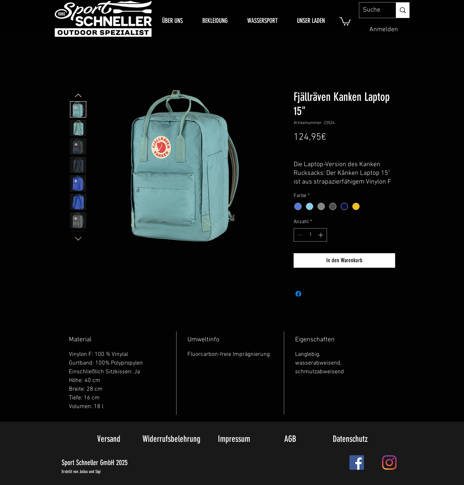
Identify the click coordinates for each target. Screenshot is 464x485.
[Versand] (109, 439)
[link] (345, 20)
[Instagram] (389, 462)
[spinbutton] (310, 235)
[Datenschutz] (350, 439)
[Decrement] (299, 235)
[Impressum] (234, 439)
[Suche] (372, 10)
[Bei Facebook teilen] (298, 293)
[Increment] (321, 235)
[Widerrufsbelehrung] (171, 439)
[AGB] (290, 439)
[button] (214, 20)
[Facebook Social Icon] (356, 462)
